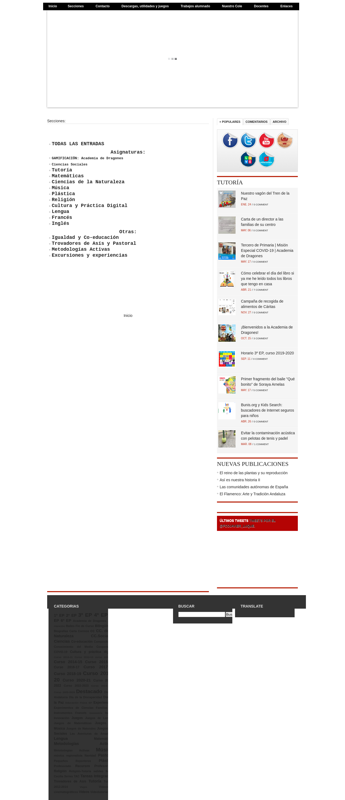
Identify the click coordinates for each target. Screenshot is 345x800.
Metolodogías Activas (71, 750)
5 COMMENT (260, 390)
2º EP (71, 615)
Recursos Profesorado (94, 766)
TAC (77, 776)
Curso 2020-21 (77, 680)
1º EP (59, 615)
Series (68, 776)
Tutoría (230, 182)
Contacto (103, 6)
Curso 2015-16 (99, 662)
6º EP (66, 620)
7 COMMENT (261, 290)
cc (92, 631)
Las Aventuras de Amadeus (91, 733)
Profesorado (62, 766)
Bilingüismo (104, 626)
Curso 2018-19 (67, 674)
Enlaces (286, 6)
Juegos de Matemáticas (73, 723)
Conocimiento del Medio (73, 646)
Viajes (83, 786)
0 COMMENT (261, 204)
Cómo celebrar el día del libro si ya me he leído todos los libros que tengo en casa (267, 278)
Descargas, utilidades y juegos (145, 6)
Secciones (76, 6)
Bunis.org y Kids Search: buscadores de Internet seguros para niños (267, 410)
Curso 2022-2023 (76, 685)
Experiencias (103, 702)
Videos (84, 792)
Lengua (61, 738)
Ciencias (62, 641)
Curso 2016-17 (66, 667)
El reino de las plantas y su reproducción (254, 473)
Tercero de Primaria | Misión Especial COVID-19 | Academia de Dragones (267, 250)
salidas (98, 771)
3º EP (85, 615)
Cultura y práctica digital (91, 652)
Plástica (106, 760)
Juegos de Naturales (81, 728)
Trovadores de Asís (70, 781)
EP (90, 702)
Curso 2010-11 (63, 657)
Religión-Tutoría (80, 771)
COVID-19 (60, 651)
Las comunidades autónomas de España (254, 487)
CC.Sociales (102, 636)
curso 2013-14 (104, 657)
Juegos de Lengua (99, 718)
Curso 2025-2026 (64, 692)
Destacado (89, 691)
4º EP (101, 615)
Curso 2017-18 (98, 667)
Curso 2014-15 (68, 662)
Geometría (95, 712)
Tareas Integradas (96, 776)
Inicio (53, 6)
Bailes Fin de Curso (80, 626)
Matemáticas (103, 739)
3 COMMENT (261, 338)
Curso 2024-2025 (102, 685)
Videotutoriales (100, 792)
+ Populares (229, 121)
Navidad (90, 755)
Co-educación (81, 641)
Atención (59, 626)
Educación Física (76, 702)
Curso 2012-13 (83, 657)
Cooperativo (104, 646)
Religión (60, 771)
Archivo (280, 121)
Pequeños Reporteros (72, 760)
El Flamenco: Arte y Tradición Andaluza (252, 494)
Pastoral (105, 755)
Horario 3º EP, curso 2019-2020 (267, 353)
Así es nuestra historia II (240, 480)
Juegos (77, 718)
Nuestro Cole (232, 6)
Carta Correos (79, 631)
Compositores (103, 641)
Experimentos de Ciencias (74, 707)
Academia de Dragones (89, 620)
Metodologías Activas (83, 743)
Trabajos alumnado (195, 6)
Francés (80, 712)
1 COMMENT (261, 444)
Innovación (61, 718)
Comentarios (257, 121)
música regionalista (68, 755)
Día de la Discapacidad (85, 697)
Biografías (61, 631)
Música (104, 749)
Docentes (261, 6)
